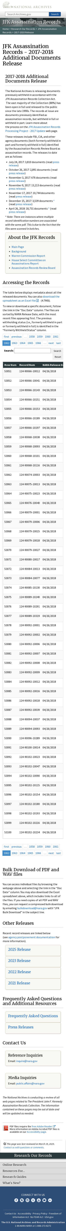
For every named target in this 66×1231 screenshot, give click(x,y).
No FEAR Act (36, 1217)
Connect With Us (33, 1195)
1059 (40, 336)
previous (16, 336)
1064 (22, 343)
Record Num (27, 365)
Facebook (16, 1200)
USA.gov (49, 1217)
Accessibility (24, 1213)
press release (17, 173)
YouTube (39, 1200)
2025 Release (19, 949)
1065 (30, 343)
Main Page (18, 247)
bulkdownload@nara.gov (32, 908)
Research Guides (14, 1177)
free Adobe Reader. (43, 1126)
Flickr (50, 1200)
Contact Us (10, 1213)
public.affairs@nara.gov (30, 1083)
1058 (32, 336)
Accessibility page (36, 1131)
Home (6, 28)
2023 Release (19, 960)
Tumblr (33, 1200)
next (51, 343)
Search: (9, 350)
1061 (55, 336)
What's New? (11, 1183)
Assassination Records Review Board (33, 268)
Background (19, 251)
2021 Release (19, 983)
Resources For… (14, 1171)
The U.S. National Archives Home (27, 6)
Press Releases (20, 1027)
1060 (48, 336)
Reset (58, 356)
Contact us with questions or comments (24, 1147)
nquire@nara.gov (27, 1061)
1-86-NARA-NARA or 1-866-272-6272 (33, 1225)
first (6, 336)
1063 (14, 343)
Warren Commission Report (28, 255)
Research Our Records (23, 28)
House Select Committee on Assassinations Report (29, 261)
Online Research (14, 1164)
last (58, 343)
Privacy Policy (40, 1213)
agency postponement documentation (31, 937)
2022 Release (19, 972)
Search (55, 14)
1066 (38, 343)
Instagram (27, 1200)
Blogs (44, 1200)
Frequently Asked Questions (33, 1016)
